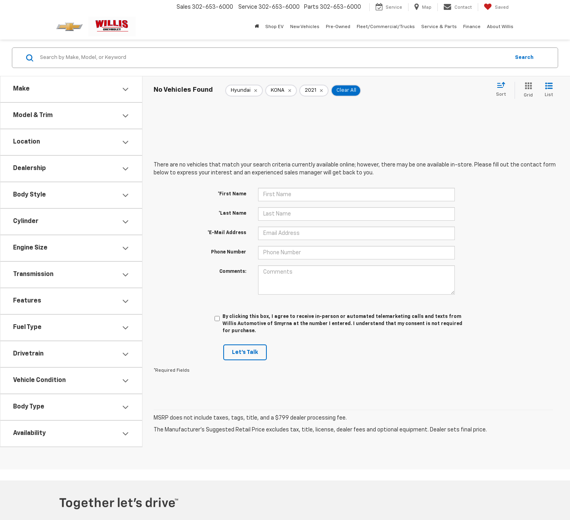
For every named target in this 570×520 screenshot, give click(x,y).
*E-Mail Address (226, 233)
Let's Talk (245, 352)
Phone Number (228, 252)
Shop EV (274, 27)
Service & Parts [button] (439, 27)
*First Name (232, 194)
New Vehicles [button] (304, 27)
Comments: (232, 271)
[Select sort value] (503, 90)
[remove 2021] (314, 90)
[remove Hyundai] (244, 90)
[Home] (256, 27)
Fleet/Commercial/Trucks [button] (386, 27)
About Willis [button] (500, 27)
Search (524, 57)
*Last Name (232, 213)
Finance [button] (472, 27)
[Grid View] (527, 90)
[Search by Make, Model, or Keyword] (273, 57)
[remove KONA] (281, 90)
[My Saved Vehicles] (496, 7)
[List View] (549, 90)
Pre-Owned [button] (338, 27)
